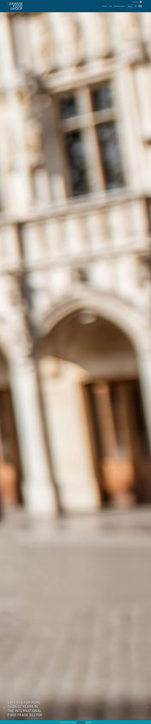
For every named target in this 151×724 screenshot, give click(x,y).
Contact (104, 6)
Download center (119, 6)
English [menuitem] (130, 6)
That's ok (81, 722)
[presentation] (4, 707)
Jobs (110, 6)
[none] (131, 6)
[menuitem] (131, 6)
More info (88, 722)
